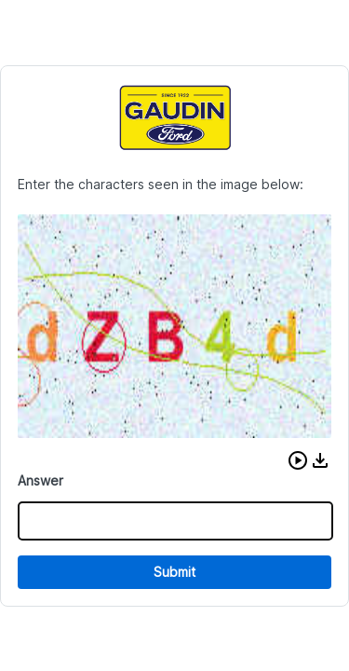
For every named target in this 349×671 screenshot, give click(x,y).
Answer (40, 480)
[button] (298, 460)
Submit (174, 572)
